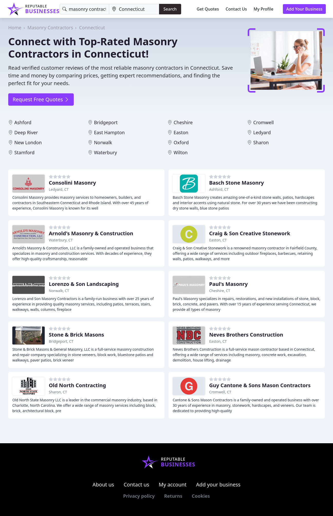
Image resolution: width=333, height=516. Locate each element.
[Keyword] (84, 9)
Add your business (218, 484)
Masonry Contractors (50, 27)
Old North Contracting (77, 385)
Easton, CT (218, 240)
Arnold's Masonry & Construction (91, 233)
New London (28, 142)
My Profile (263, 9)
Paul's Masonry (228, 283)
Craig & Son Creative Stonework (249, 233)
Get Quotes (208, 9)
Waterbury (105, 152)
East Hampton (109, 132)
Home (14, 27)
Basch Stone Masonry (236, 182)
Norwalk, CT (59, 290)
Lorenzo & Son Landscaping (84, 283)
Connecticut (92, 27)
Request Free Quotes (41, 99)
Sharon (261, 142)
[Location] (134, 9)
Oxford (181, 142)
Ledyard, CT (59, 189)
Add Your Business (304, 9)
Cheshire (183, 122)
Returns (173, 496)
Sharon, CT (58, 392)
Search (170, 9)
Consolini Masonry (72, 182)
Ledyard (262, 132)
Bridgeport (106, 122)
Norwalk (103, 142)
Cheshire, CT (219, 290)
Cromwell (263, 122)
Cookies (201, 496)
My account (173, 484)
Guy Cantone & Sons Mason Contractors (260, 385)
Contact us (136, 484)
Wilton (181, 152)
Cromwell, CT (220, 392)
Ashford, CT (219, 189)
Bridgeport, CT (61, 341)
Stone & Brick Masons (76, 334)
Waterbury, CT (61, 240)
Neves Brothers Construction (246, 334)
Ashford (22, 122)
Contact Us (236, 9)
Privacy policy (139, 496)
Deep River (26, 132)
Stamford (24, 152)
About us (103, 484)
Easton (181, 132)
